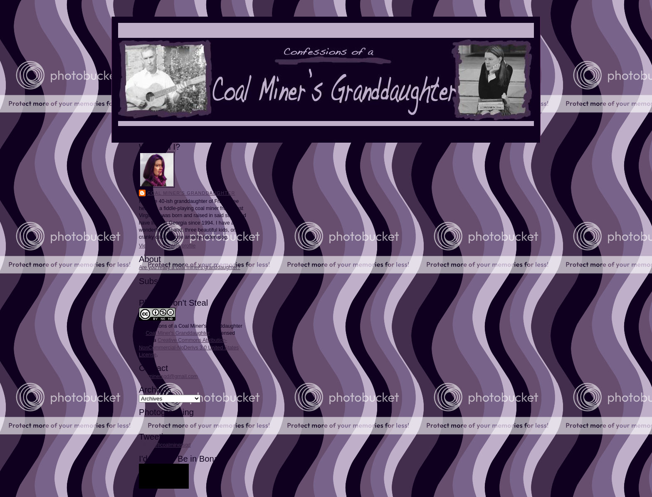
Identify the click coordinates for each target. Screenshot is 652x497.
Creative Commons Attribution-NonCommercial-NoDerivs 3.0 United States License (189, 347)
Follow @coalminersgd (164, 445)
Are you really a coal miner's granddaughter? (189, 267)
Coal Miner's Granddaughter (191, 192)
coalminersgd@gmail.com (168, 376)
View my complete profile (167, 246)
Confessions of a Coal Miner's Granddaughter (190, 326)
